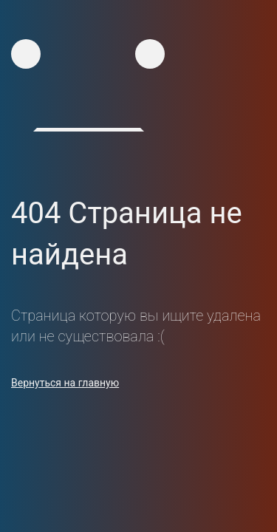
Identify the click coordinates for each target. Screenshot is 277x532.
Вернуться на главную (65, 383)
